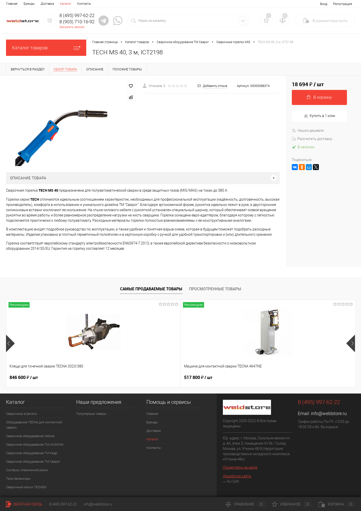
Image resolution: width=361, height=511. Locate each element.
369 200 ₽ (285, 377)
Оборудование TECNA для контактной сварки (34, 424)
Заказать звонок (72, 27)
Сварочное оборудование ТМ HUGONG (34, 444)
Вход (323, 4)
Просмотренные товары (215, 289)
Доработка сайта (237, 476)
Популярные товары (91, 414)
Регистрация (342, 4)
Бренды (29, 4)
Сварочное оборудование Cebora (30, 436)
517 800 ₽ (111, 377)
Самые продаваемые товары (151, 289)
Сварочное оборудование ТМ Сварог (33, 461)
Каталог (65, 4)
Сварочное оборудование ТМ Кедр (31, 453)
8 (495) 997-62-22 (63, 504)
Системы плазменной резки (27, 470)
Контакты (84, 4)
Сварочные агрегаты (21, 414)
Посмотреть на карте (240, 467)
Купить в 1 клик (319, 116)
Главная (12, 4)
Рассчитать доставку (312, 139)
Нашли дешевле (308, 131)
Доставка (47, 4)
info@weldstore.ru (329, 413)
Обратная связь (24, 504)
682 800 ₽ (198, 377)
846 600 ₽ (24, 377)
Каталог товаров (46, 48)
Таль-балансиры (18, 478)
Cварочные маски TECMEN (26, 487)
